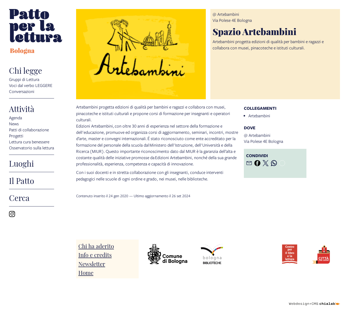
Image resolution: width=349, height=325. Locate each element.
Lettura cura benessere (29, 141)
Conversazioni (21, 91)
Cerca (19, 198)
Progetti (16, 135)
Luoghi (21, 163)
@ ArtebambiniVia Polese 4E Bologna (232, 17)
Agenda (15, 117)
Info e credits (95, 254)
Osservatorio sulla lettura (31, 147)
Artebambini (259, 116)
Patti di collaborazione (29, 129)
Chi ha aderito (96, 246)
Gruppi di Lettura (24, 79)
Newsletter (91, 263)
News (14, 123)
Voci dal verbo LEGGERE (30, 85)
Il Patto (21, 181)
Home (85, 272)
